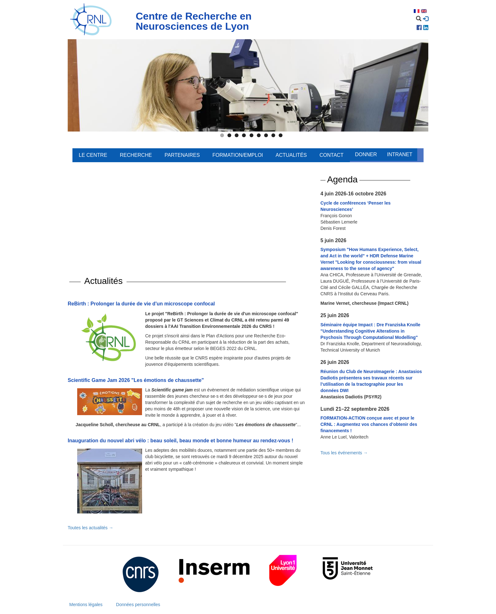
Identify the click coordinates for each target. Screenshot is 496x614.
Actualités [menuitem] (291, 155)
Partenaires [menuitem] (182, 155)
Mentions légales (85, 604)
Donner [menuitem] (366, 154)
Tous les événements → (344, 452)
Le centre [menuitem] (93, 155)
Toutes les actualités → (90, 527)
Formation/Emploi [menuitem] (238, 155)
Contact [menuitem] (331, 155)
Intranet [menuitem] (399, 154)
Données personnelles (138, 604)
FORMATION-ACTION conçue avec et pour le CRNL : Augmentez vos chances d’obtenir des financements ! (368, 424)
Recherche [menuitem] (136, 155)
